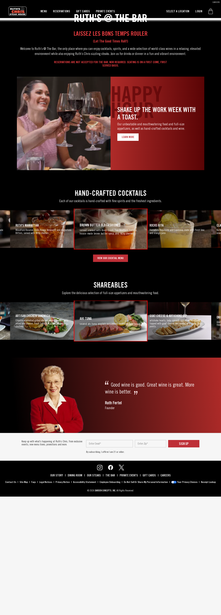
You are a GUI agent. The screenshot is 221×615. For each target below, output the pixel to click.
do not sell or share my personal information (146, 602)
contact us (10, 602)
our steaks (94, 595)
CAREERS (216, 2)
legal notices (45, 602)
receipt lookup (208, 602)
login (198, 11)
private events (105, 11)
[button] (210, 11)
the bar (110, 595)
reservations (61, 11)
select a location (177, 11)
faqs (33, 602)
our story (56, 595)
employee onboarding (110, 602)
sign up (184, 564)
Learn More (128, 257)
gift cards (83, 11)
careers (166, 595)
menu (44, 11)
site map (24, 602)
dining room (75, 595)
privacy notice (63, 602)
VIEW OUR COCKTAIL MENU (110, 378)
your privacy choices (187, 602)
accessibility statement (84, 602)
